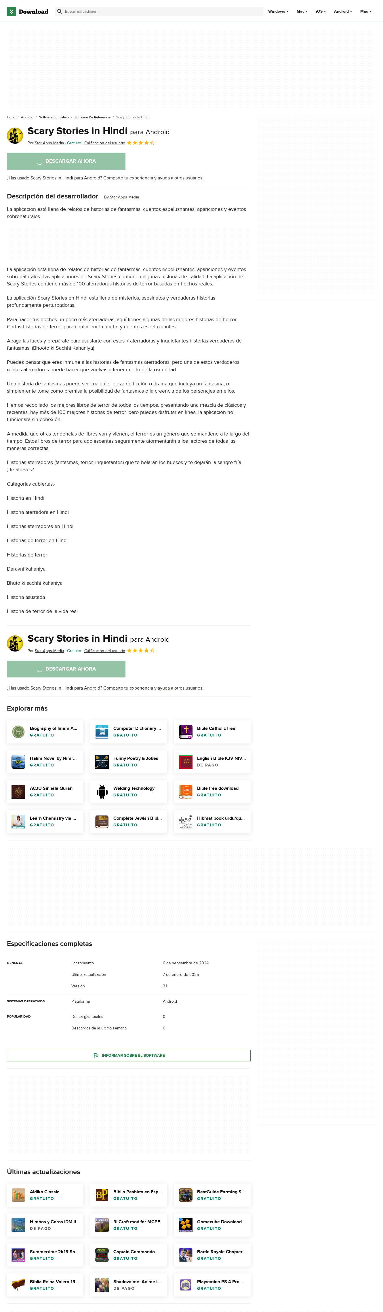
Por (46, 143)
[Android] (27, 117)
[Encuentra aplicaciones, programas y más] (158, 11)
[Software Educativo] (54, 117)
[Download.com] (27, 11)
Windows (276, 12)
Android (341, 12)
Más (366, 11)
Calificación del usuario (119, 142)
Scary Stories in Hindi (99, 131)
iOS (319, 12)
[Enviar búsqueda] (59, 11)
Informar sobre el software (129, 1055)
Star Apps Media (124, 197)
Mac (300, 12)
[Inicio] (11, 117)
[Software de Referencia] (92, 117)
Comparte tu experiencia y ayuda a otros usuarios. (153, 178)
